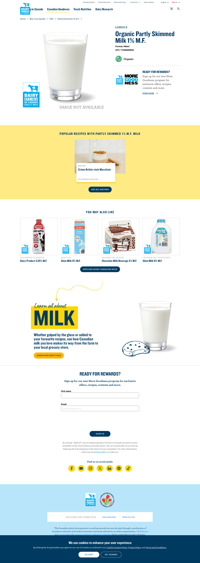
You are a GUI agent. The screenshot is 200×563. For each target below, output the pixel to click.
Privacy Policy (134, 547)
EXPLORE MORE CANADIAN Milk (100, 269)
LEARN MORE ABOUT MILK (49, 355)
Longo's (121, 27)
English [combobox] (163, 2)
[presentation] (100, 421)
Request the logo (120, 2)
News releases (149, 2)
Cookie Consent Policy (117, 547)
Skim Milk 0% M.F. (70, 260)
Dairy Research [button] (126, 9)
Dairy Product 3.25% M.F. (33, 260)
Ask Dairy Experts (89, 2)
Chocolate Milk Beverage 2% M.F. (119, 260)
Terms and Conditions (156, 547)
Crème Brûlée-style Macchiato (94, 169)
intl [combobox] (176, 2)
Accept (89, 554)
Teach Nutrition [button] (101, 9)
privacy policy (100, 452)
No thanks (111, 554)
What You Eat (128, 517)
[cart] (171, 9)
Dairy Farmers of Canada (25, 8)
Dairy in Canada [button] (46, 9)
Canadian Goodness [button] (74, 9)
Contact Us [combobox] (134, 2)
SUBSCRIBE (150, 93)
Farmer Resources (104, 2)
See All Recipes (100, 189)
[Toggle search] (178, 9)
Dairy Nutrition (109, 517)
